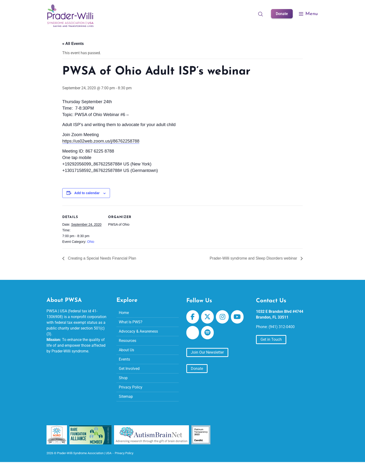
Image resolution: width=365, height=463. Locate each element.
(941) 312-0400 (282, 326)
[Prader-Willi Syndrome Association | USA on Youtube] (237, 316)
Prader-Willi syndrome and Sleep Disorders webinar (253, 258)
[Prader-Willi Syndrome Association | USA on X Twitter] (207, 316)
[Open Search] (260, 14)
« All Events (73, 44)
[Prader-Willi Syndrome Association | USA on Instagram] (222, 316)
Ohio (90, 242)
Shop (123, 377)
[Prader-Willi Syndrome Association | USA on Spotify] (207, 332)
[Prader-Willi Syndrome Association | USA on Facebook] (192, 316)
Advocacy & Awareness (138, 331)
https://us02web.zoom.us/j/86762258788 (100, 141)
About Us (126, 349)
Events (124, 359)
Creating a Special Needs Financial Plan (101, 258)
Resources (127, 340)
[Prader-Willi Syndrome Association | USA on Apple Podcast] (192, 332)
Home (124, 312)
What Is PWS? (130, 321)
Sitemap (126, 396)
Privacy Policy (130, 387)
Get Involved (129, 368)
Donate (282, 13)
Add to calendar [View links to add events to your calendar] (87, 193)
